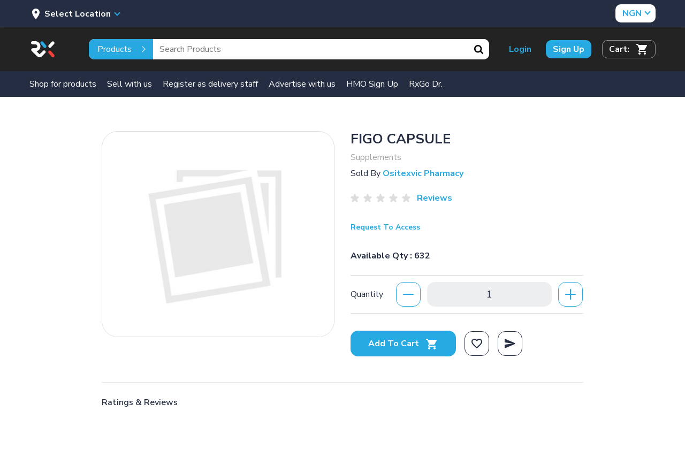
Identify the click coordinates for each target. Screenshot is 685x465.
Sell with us (129, 84)
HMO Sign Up (372, 84)
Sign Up (568, 49)
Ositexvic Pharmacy (423, 173)
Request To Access (385, 227)
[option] (218, 234)
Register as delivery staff (210, 84)
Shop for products (62, 84)
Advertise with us (302, 84)
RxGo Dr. (426, 84)
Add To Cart (403, 343)
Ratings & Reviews (140, 402)
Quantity (367, 294)
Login (520, 49)
